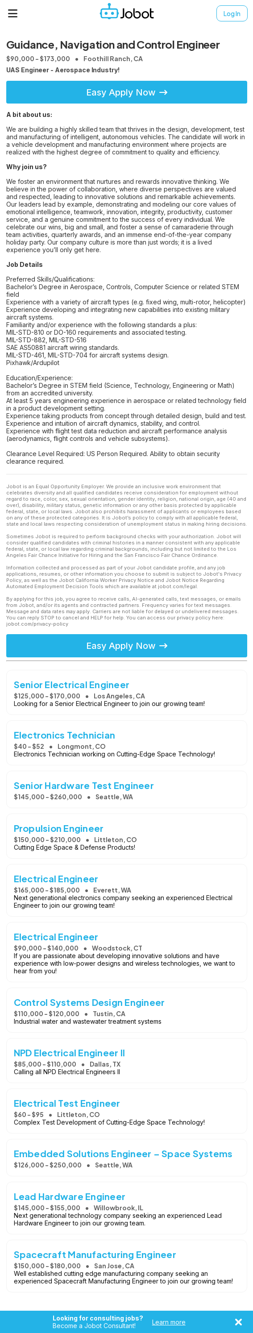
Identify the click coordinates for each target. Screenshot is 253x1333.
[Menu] (13, 13)
